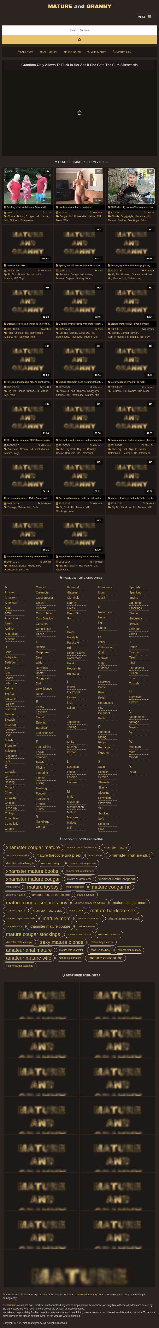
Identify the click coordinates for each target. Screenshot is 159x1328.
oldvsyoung (134, 278)
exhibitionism (44, 733)
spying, (80, 278)
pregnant (104, 713)
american (11, 602)
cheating (10, 797)
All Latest (25, 52)
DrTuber (45, 561)
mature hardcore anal (79, 879)
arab (8, 613)
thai (132, 662)
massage (73, 801)
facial (39, 752)
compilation (12, 823)
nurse (102, 627)
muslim (102, 597)
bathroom (11, 662)
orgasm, (70, 278)
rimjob (102, 742)
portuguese (105, 702)
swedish (134, 623)
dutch (39, 693)
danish (40, 647)
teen (132, 657)
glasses (72, 592)
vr (130, 732)
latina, (89, 274)
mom (13, 395)
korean (71, 752)
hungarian (74, 673)
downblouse (44, 688)
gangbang (42, 821)
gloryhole (73, 597)
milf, (6, 220)
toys (22, 278)
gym (70, 618)
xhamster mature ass (47, 910)
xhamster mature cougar (33, 879)
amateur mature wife (28, 958)
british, (21, 216)
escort (40, 717)
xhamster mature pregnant (116, 879)
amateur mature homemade (90, 902)
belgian (9, 688)
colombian (12, 818)
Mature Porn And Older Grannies (79, 6)
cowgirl (41, 587)
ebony (40, 707)
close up (11, 808)
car (7, 777)
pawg (101, 692)
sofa (35, 507)
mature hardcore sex (113, 910)
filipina (40, 767)
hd (69, 647)
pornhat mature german (83, 863)
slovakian (104, 797)
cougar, (30, 216)
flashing (41, 788)
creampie (42, 592)
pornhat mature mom (89, 918)
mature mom (57, 918)
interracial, (88, 453)
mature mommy (86, 926)
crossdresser (44, 597)
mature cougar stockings (33, 934)
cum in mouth (45, 613)
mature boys (13, 886)
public (102, 718)
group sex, (34, 565)
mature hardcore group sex (58, 855)
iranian (71, 697)
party (101, 687)
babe (8, 652)
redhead (104, 731)
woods (133, 757)
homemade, (36, 332)
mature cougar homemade (81, 847)
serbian (103, 777)
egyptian (41, 712)
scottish (103, 772)
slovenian (104, 803)
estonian (41, 722)
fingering (42, 772)
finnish (40, 778)
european (42, 727)
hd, (38, 216)
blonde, (12, 216)
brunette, (65, 274)
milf (150, 507)
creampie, (127, 453)
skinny (102, 787)
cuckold (41, 608)
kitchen (72, 747)
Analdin (46, 329)
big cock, (71, 449)
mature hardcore (75, 886)
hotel (70, 663)
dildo (39, 662)
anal (8, 607)
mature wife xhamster (71, 950)
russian (103, 752)
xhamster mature (115, 847)
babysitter (11, 657)
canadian (11, 771)
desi (39, 657)
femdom (41, 757)
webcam (135, 746)
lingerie (72, 782)
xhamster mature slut (129, 855)
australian (11, 633)
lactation (73, 766)
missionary (105, 587)
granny (72, 603)
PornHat (45, 387)
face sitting (43, 746)
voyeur (134, 727)
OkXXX (149, 212)
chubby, (91, 449)
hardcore (73, 642)
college (9, 813)
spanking (135, 592)
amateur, (65, 391)
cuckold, (19, 332)
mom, (59, 220)
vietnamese (137, 717)
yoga (16, 453)
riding (102, 737)
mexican (72, 817)
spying (133, 597)
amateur (10, 597)
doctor (40, 673)
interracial (73, 692)
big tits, (12, 274)
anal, (10, 332)
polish (102, 697)
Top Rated (72, 52)
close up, (84, 332)
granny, (136, 274)
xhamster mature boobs (32, 871)
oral (101, 652)
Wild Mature (96, 52)
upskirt (134, 702)
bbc (7, 667)
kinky (70, 741)
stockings (135, 608)
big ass (9, 693)
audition (10, 628)
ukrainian (135, 697)
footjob (41, 793)
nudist (102, 617)
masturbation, (34, 274)
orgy (101, 663)
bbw (7, 672)
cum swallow (44, 618)
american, (13, 449)
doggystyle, (127, 216)
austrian (10, 639)
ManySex (148, 445)
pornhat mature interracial (80, 871)
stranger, (24, 336)
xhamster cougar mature (33, 847)
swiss (133, 634)
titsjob (133, 673)
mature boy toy (14, 926)
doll (38, 683)
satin (101, 766)
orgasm (103, 657)
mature (71, 812)
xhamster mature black (124, 918)
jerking (71, 727)
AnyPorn (149, 503)
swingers (135, 628)
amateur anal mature (29, 950)
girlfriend (73, 587)
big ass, (81, 391)
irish (69, 702)
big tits (9, 704)
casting (9, 782)
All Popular (48, 52)
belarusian (11, 683)
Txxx (47, 212)
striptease (135, 618)
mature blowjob (51, 863)
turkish (134, 683)
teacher (134, 652)
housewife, (80, 216)
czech (40, 634)
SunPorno (148, 329)
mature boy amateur (102, 942)
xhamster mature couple (19, 942)
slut (100, 808)
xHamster (96, 212)
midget (71, 822)
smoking (103, 813)
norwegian (105, 612)
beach (9, 678)
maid (70, 796)
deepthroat (43, 652)
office (102, 642)
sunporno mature (15, 894)
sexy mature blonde (61, 942)
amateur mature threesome (51, 894)
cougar (9, 828)
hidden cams (76, 653)
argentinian (12, 618)
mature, (44, 216)
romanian (104, 747)
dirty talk (42, 668)
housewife (74, 668)
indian (71, 687)
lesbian (72, 777)
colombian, (114, 453)
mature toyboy (43, 887)
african (9, 592)
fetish (40, 762)
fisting (40, 783)
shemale (104, 782)
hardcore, (140, 216)
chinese (10, 802)
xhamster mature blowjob (20, 863)
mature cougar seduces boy (36, 902)
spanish (134, 587)
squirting (135, 603)
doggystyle (43, 678)
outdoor (103, 668)
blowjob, (126, 274)
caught (9, 787)
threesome (26, 220)
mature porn (76, 910)
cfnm (8, 792)
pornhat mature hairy (17, 855)
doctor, (60, 453)
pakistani (104, 682)
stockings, (134, 220)
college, (12, 507)
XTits (99, 270)
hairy (70, 632)
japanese (73, 721)
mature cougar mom (129, 903)
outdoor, (14, 220)
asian (8, 623)
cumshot (41, 623)
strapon (134, 613)
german (41, 826)
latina (71, 772)
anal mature (95, 855)
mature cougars (85, 894)
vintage (134, 722)
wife (65, 220)
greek (71, 608)
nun (101, 622)
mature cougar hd (111, 887)
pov (147, 336)
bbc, (62, 449)
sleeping (104, 792)
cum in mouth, (116, 336)
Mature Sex (122, 52)
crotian (40, 603)
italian (71, 707)
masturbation (75, 807)
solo (101, 829)
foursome (42, 798)
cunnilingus (43, 628)
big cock (10, 698)
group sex (74, 613)
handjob (72, 637)
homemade (74, 658)
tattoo (144, 220)
